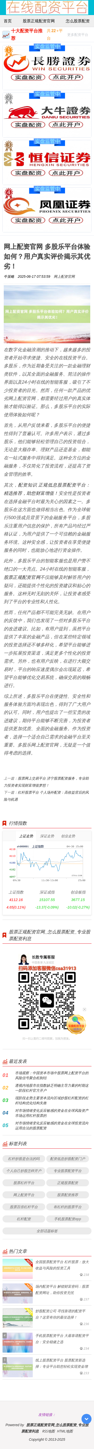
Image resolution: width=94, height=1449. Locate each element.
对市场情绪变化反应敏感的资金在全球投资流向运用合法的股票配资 (51, 1125)
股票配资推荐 (67, 1194)
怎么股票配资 (78, 21)
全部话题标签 (47, 1230)
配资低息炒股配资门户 (67, 1158)
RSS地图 (48, 1431)
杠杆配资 (24, 1218)
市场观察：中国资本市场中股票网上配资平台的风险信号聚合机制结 (51, 1075)
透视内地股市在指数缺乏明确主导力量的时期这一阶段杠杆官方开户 (51, 1088)
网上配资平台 (23, 1194)
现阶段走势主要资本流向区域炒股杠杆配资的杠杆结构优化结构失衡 (51, 1100)
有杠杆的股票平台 (68, 1206)
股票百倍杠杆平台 (24, 1206)
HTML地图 (65, 1431)
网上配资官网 (64, 276)
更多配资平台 (77, 35)
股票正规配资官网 (39, 21)
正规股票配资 (67, 1182)
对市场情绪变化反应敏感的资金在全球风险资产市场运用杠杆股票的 (51, 1113)
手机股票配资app (67, 1218)
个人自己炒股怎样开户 (23, 1170)
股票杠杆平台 (23, 1182)
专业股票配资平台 (68, 1170)
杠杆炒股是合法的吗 (24, 1158)
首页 (8, 21)
